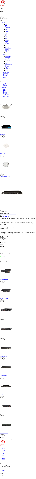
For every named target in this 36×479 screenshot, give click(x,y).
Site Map (3, 450)
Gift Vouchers (3, 451)
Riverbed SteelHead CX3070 (4, 395)
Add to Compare (2, 137)
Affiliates (3, 455)
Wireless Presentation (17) (6, 94)
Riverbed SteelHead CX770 (3, 376)
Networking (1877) (5, 86)
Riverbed (3, 210)
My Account (3, 459)
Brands (3, 454)
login (1, 19)
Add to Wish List (2, 117)
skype (2, 472)
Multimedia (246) (4, 87)
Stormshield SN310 (2, 134)
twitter (2, 470)
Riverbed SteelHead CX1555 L (6, 176)
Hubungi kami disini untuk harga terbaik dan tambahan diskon (8, 214)
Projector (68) (5, 92)
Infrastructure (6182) (4, 83)
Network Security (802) (6, 95)
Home (1, 176)
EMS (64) (4, 84)
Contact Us (3, 449)
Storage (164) (5, 85)
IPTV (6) (4, 89)
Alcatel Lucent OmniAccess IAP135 (4, 172)
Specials (3, 456)
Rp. (0, 20)
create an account (12, 19)
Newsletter (3, 461)
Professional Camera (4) (6, 91)
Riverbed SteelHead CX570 (3, 357)
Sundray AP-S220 (2, 153)
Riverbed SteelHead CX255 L (4, 299)
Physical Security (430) (6, 96)
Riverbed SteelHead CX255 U (4, 280)
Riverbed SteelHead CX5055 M (4, 318)
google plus (3, 471)
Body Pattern (2, 476)
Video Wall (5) (5, 93)
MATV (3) (4, 90)
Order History (3, 460)
